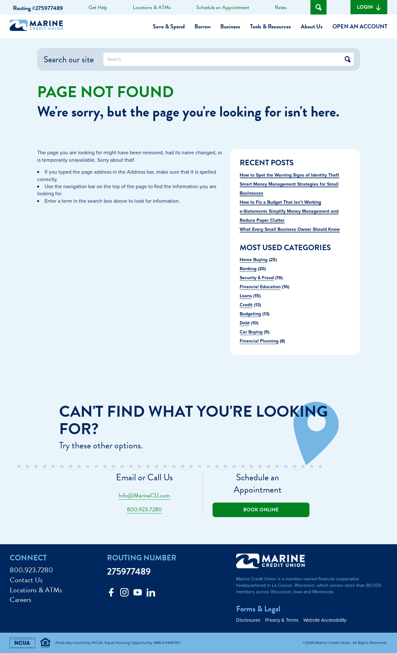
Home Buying (253, 259)
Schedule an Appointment (222, 7)
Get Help (98, 7)
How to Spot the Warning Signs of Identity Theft (289, 175)
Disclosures (248, 620)
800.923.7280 (144, 509)
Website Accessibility (324, 620)
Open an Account (359, 26)
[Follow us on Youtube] (137, 594)
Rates (281, 7)
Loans (246, 295)
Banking (248, 268)
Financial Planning (259, 341)
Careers (20, 600)
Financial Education (260, 286)
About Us (312, 26)
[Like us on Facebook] (111, 594)
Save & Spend (169, 26)
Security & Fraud (257, 277)
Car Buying (251, 332)
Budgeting (250, 314)
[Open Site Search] (318, 7)
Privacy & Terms (281, 620)
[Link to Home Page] (39, 26)
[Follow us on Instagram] (124, 594)
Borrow (202, 26)
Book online (260, 510)
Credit (246, 304)
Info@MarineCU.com (144, 495)
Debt (245, 323)
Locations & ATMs (152, 7)
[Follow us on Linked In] (151, 594)
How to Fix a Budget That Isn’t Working (280, 202)
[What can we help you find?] (228, 59)
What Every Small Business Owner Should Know (290, 229)
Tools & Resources (270, 26)
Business (230, 26)
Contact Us (26, 580)
